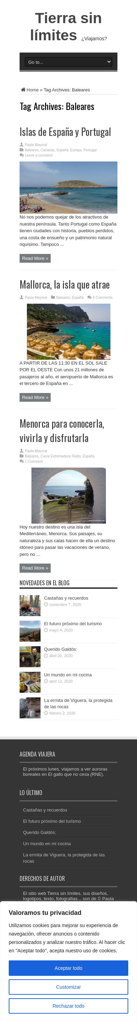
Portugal (90, 150)
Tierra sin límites (66, 26)
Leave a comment (39, 155)
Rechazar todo (68, 1006)
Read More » (35, 258)
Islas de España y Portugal (65, 131)
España (62, 150)
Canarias (48, 150)
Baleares (31, 150)
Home (29, 89)
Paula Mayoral (36, 145)
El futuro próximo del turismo (73, 623)
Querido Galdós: (60, 649)
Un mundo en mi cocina (68, 674)
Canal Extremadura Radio (61, 456)
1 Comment (34, 461)
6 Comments (103, 297)
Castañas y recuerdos (66, 598)
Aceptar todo (68, 968)
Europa (75, 150)
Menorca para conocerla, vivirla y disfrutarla (62, 430)
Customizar (68, 987)
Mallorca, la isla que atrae (65, 284)
